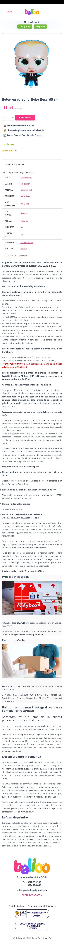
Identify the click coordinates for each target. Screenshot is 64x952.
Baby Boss (25, 196)
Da (21, 227)
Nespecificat (26, 177)
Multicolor (25, 183)
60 (21, 234)
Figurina (24, 221)
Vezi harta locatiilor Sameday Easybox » (23, 286)
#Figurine (40, 26)
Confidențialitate (16, 906)
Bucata (23, 248)
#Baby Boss (24, 26)
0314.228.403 (34, 885)
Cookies (52, 906)
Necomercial (26, 190)
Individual (25, 203)
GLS (23, 451)
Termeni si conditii (36, 906)
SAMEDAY (14, 451)
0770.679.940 (34, 882)
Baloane (24, 213)
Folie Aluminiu (26, 242)
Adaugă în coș (25, 117)
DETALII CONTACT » (32, 895)
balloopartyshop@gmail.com (15, 532)
